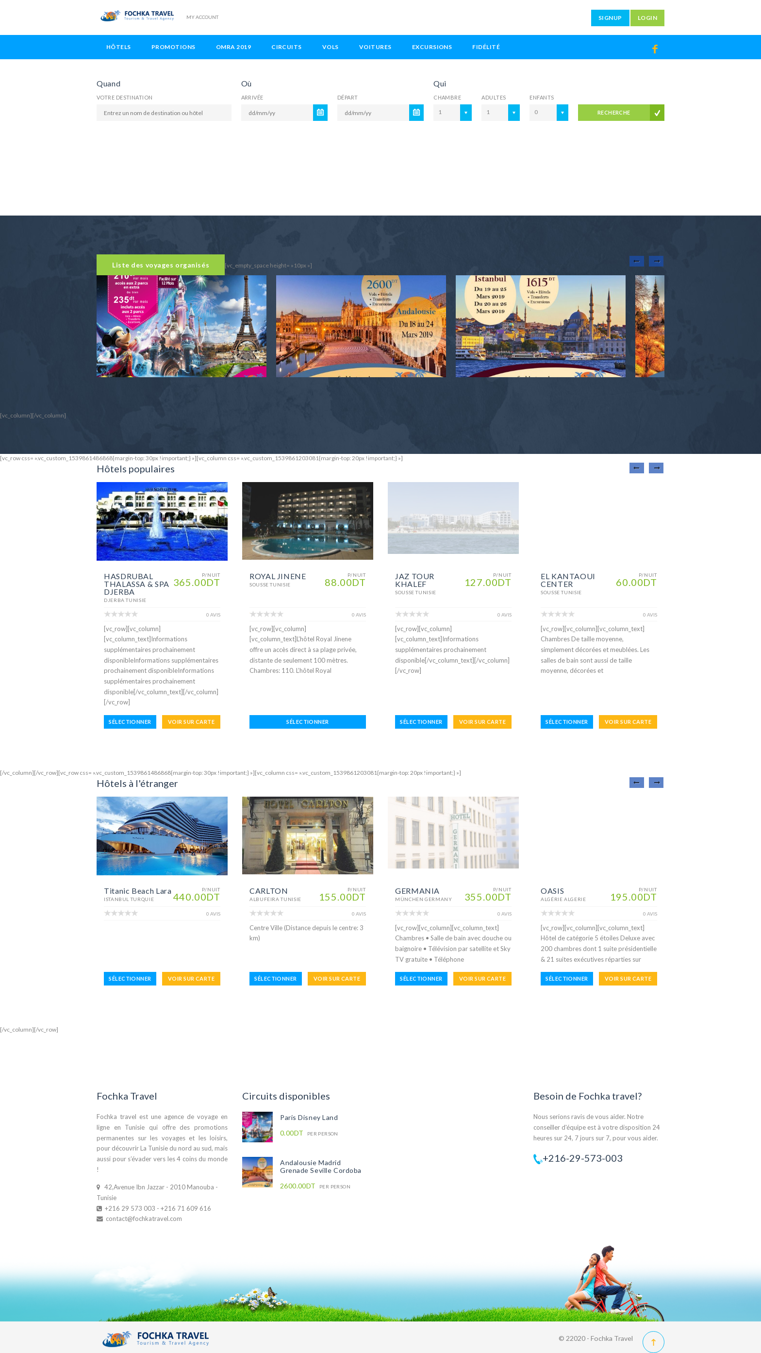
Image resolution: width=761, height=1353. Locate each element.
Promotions (173, 46)
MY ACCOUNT (202, 17)
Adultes (493, 97)
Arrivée (252, 97)
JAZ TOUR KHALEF (414, 579)
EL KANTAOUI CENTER (568, 579)
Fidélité (486, 46)
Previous (636, 261)
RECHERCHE (613, 112)
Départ (347, 97)
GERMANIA (417, 890)
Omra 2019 (233, 46)
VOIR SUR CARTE (191, 721)
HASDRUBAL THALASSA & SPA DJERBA (136, 583)
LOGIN (647, 17)
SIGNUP (610, 17)
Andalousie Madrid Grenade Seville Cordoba (321, 1166)
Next (656, 261)
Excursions (432, 46)
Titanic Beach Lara (138, 890)
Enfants (541, 97)
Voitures (375, 46)
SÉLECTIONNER (130, 721)
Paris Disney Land (309, 1117)
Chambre (447, 97)
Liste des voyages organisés (160, 265)
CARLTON (268, 890)
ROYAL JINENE (277, 576)
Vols (330, 46)
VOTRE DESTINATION (124, 97)
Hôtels (118, 46)
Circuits (286, 46)
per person (309, 1133)
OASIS (552, 890)
